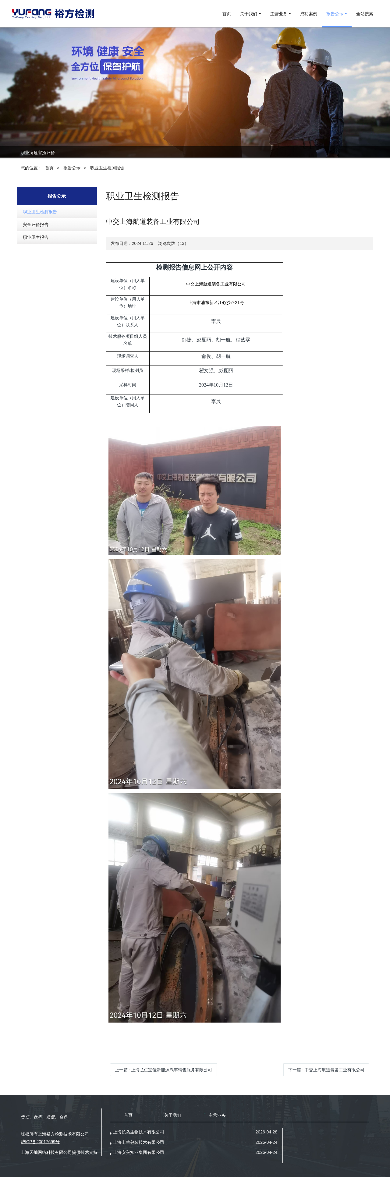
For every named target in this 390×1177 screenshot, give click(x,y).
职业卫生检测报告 (107, 167)
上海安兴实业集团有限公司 (138, 1152)
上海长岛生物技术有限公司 (138, 1131)
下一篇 (326, 1069)
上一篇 (163, 1069)
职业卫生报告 (35, 237)
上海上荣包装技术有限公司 (138, 1142)
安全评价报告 (35, 224)
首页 (226, 13)
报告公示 (71, 167)
